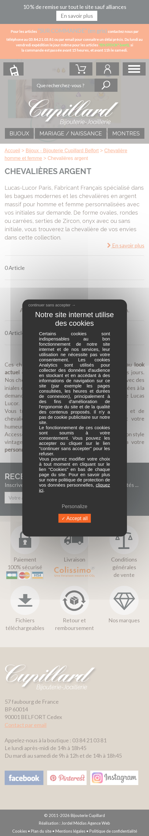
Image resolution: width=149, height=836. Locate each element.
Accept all (74, 518)
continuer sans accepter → (52, 304)
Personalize (75, 506)
